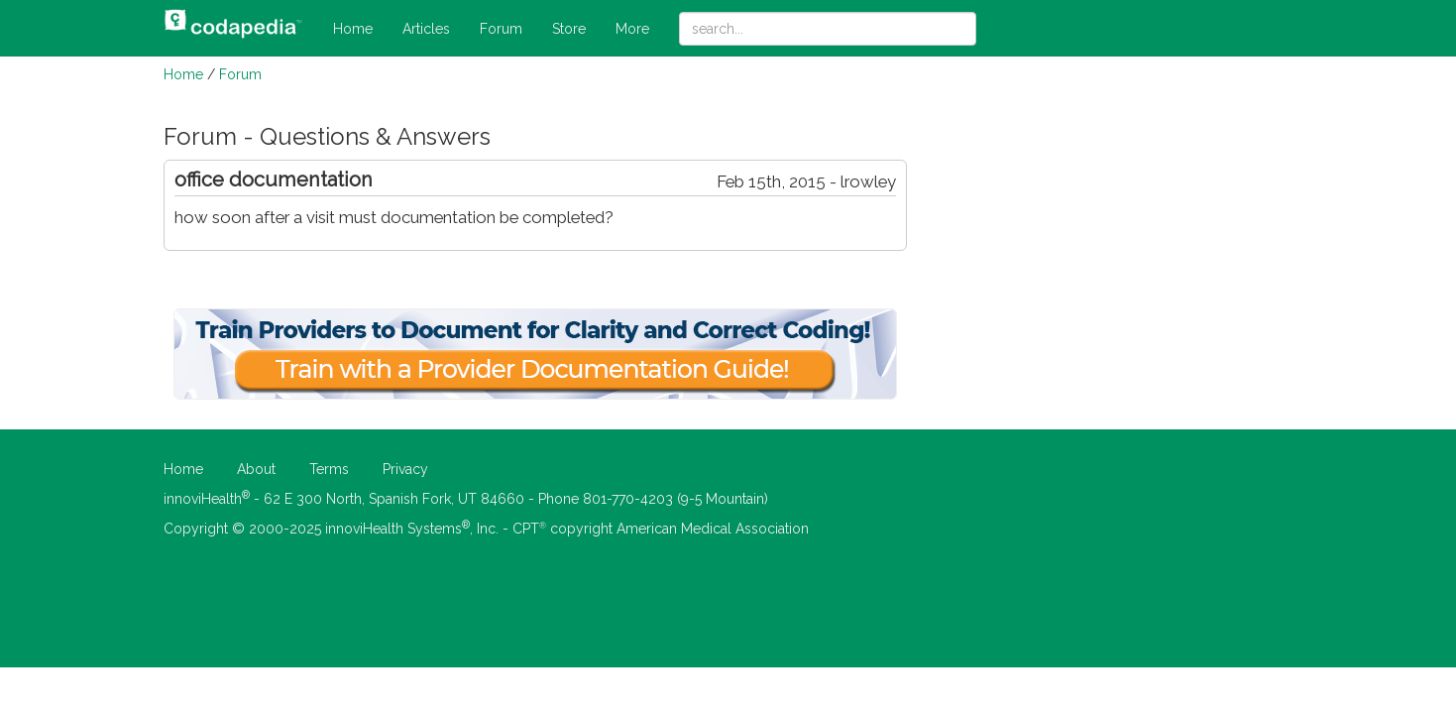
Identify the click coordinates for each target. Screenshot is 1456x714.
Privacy (405, 469)
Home (353, 29)
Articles (426, 29)
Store (569, 29)
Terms (329, 469)
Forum (501, 29)
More (632, 29)
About (256, 469)
